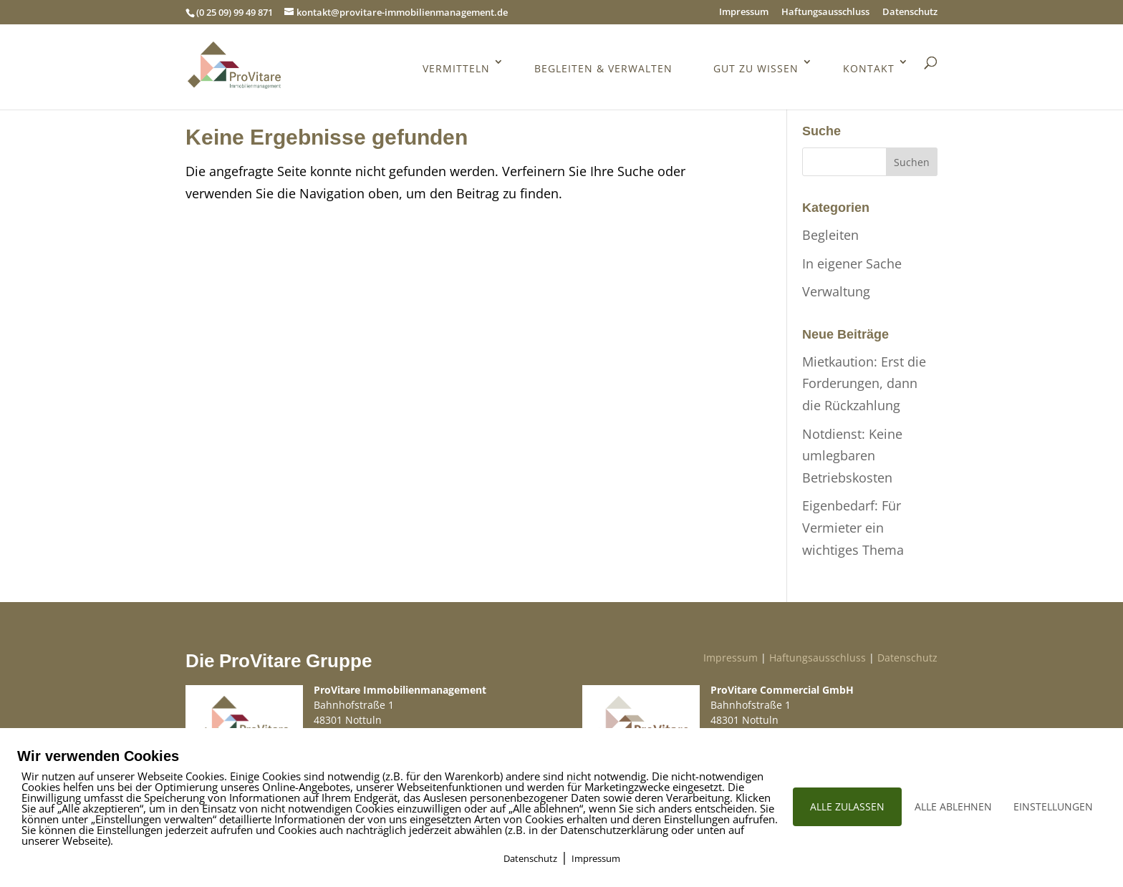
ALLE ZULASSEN (847, 806)
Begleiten (830, 234)
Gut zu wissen (756, 69)
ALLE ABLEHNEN (953, 806)
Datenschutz (910, 12)
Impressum (743, 12)
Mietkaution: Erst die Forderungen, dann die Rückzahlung (864, 383)
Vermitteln (456, 69)
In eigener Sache (852, 263)
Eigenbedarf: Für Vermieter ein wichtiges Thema (853, 527)
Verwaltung (836, 291)
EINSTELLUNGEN (1053, 806)
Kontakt (869, 69)
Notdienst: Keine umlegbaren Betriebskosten (852, 455)
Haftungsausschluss (825, 12)
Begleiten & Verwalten (603, 69)
